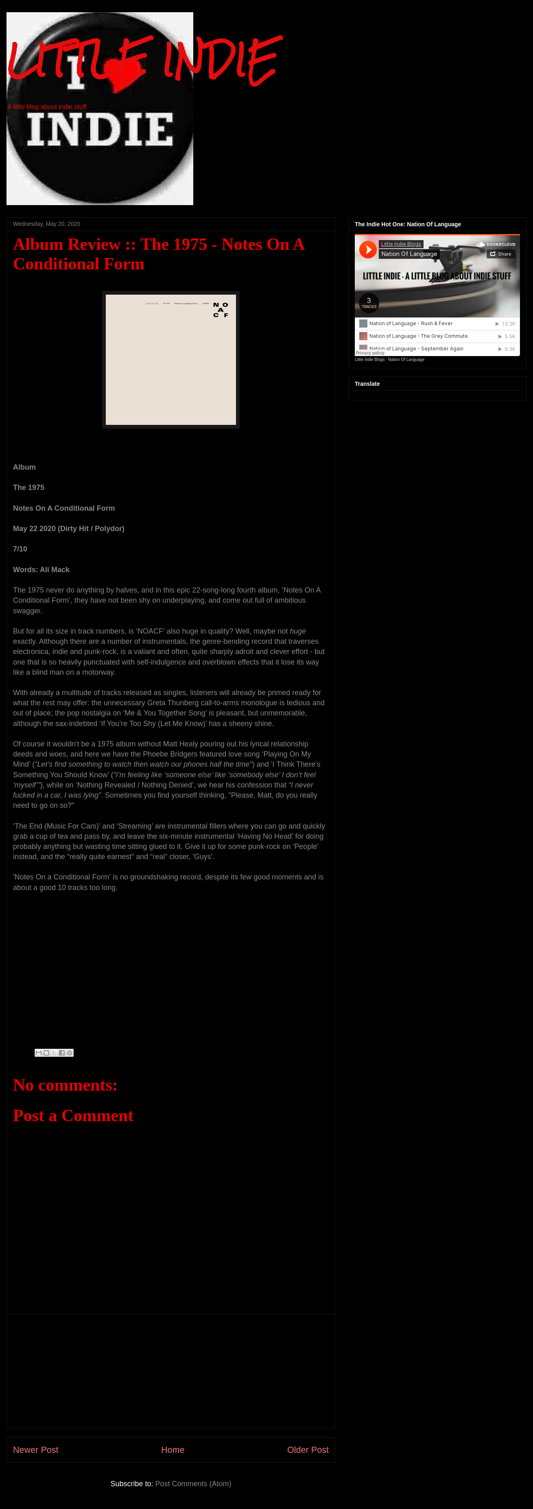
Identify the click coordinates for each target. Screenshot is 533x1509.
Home (173, 1450)
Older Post (308, 1450)
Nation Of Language (406, 359)
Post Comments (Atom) (193, 1484)
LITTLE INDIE (142, 60)
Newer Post (36, 1450)
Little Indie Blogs (369, 359)
